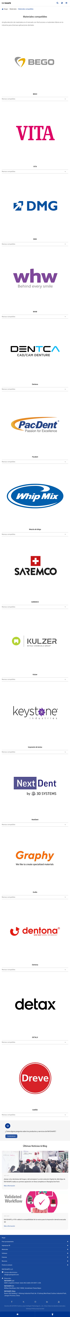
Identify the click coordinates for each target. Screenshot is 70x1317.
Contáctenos (13, 1136)
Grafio (35, 892)
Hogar (6, 9)
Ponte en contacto (7, 1265)
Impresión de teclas (35, 747)
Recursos (4, 1261)
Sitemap (28, 1308)
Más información (9, 1187)
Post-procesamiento (8, 1241)
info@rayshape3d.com (11, 1276)
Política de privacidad (38, 1308)
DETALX (35, 1037)
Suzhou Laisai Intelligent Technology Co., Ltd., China (32, 1306)
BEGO (35, 94)
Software (4, 1253)
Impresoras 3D (6, 1245)
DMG (35, 239)
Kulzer (35, 674)
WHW (35, 312)
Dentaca (35, 384)
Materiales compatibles (25, 9)
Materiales (13, 9)
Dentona (35, 965)
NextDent (35, 820)
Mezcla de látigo (35, 529)
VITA (35, 166)
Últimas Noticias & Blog (35, 1147)
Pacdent (35, 457)
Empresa (4, 1257)
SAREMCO (35, 602)
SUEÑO (35, 1110)
